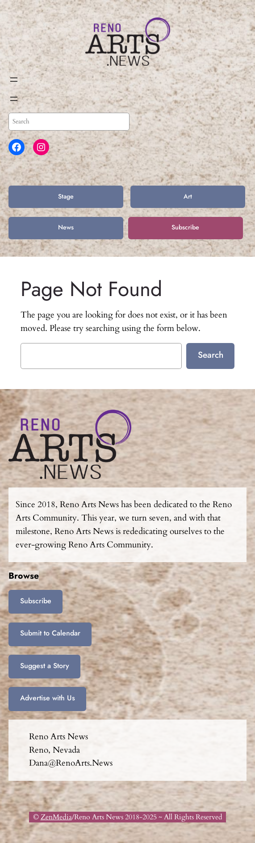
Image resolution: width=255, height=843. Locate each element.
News (66, 227)
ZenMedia (56, 817)
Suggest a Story (44, 666)
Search (210, 354)
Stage (66, 196)
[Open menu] (13, 79)
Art (188, 196)
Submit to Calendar (50, 633)
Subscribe (185, 227)
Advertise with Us (47, 698)
